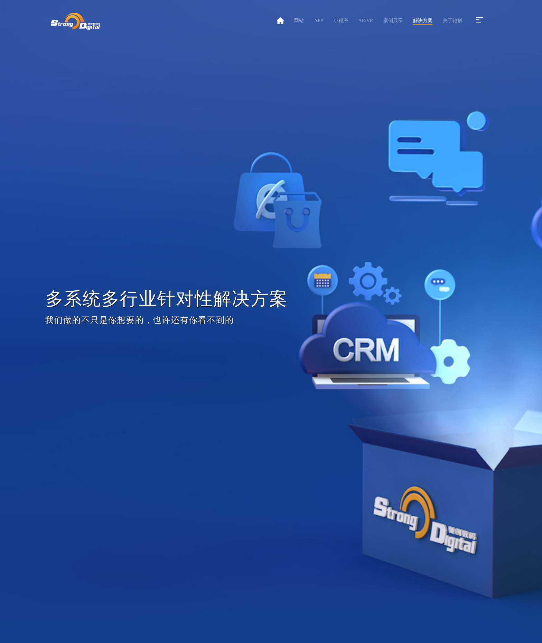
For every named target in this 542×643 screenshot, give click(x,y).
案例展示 (393, 20)
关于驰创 (452, 20)
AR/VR (365, 20)
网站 (299, 20)
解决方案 (422, 20)
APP (318, 20)
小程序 (341, 20)
